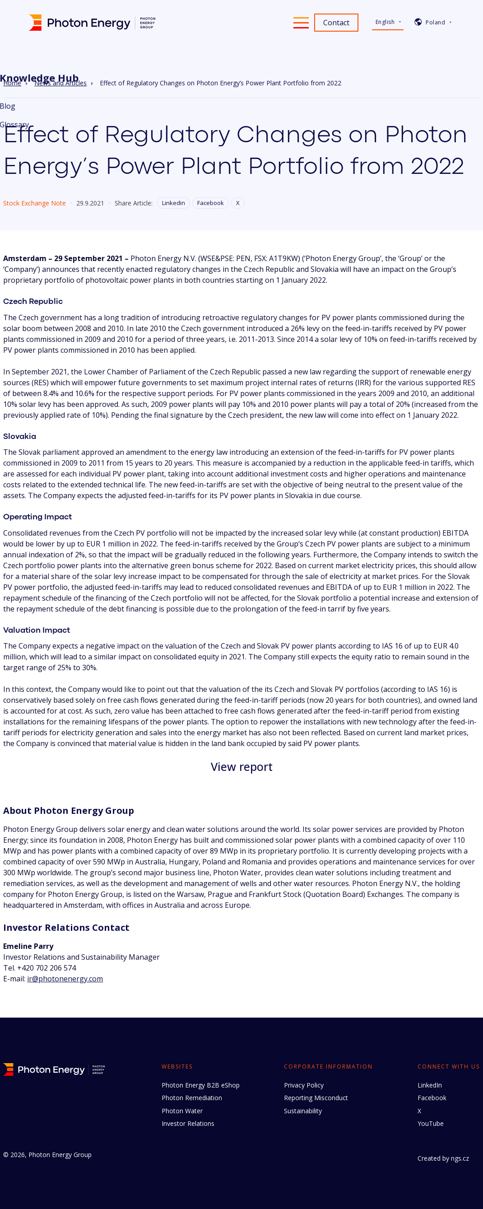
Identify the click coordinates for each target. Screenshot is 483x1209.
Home (12, 83)
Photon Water (182, 1110)
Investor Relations (188, 1123)
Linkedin (173, 203)
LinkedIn (430, 1085)
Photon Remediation (192, 1097)
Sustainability (303, 1110)
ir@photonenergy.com (65, 979)
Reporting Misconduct (316, 1097)
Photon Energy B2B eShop (201, 1085)
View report (242, 766)
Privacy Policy (304, 1085)
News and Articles (60, 83)
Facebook (210, 203)
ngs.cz (460, 1158)
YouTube (431, 1123)
